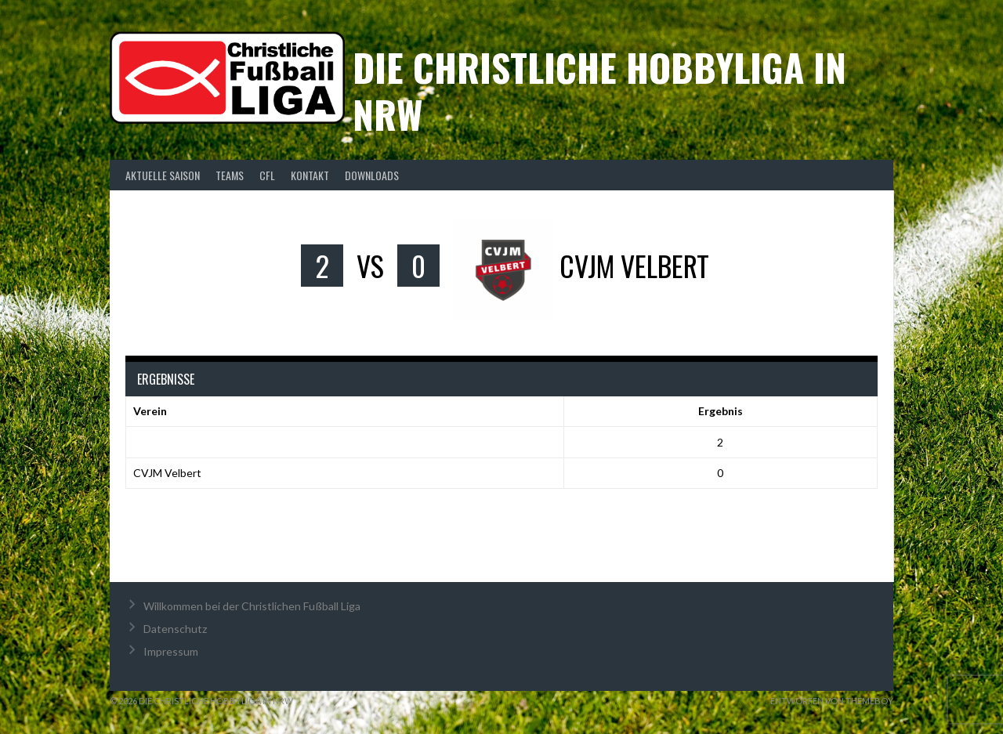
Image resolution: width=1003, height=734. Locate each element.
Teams (229, 175)
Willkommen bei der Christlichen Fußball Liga (251, 606)
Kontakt (310, 175)
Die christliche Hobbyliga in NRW (599, 90)
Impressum (170, 651)
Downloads (372, 175)
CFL (267, 175)
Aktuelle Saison (162, 175)
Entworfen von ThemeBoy (831, 701)
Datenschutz (175, 628)
